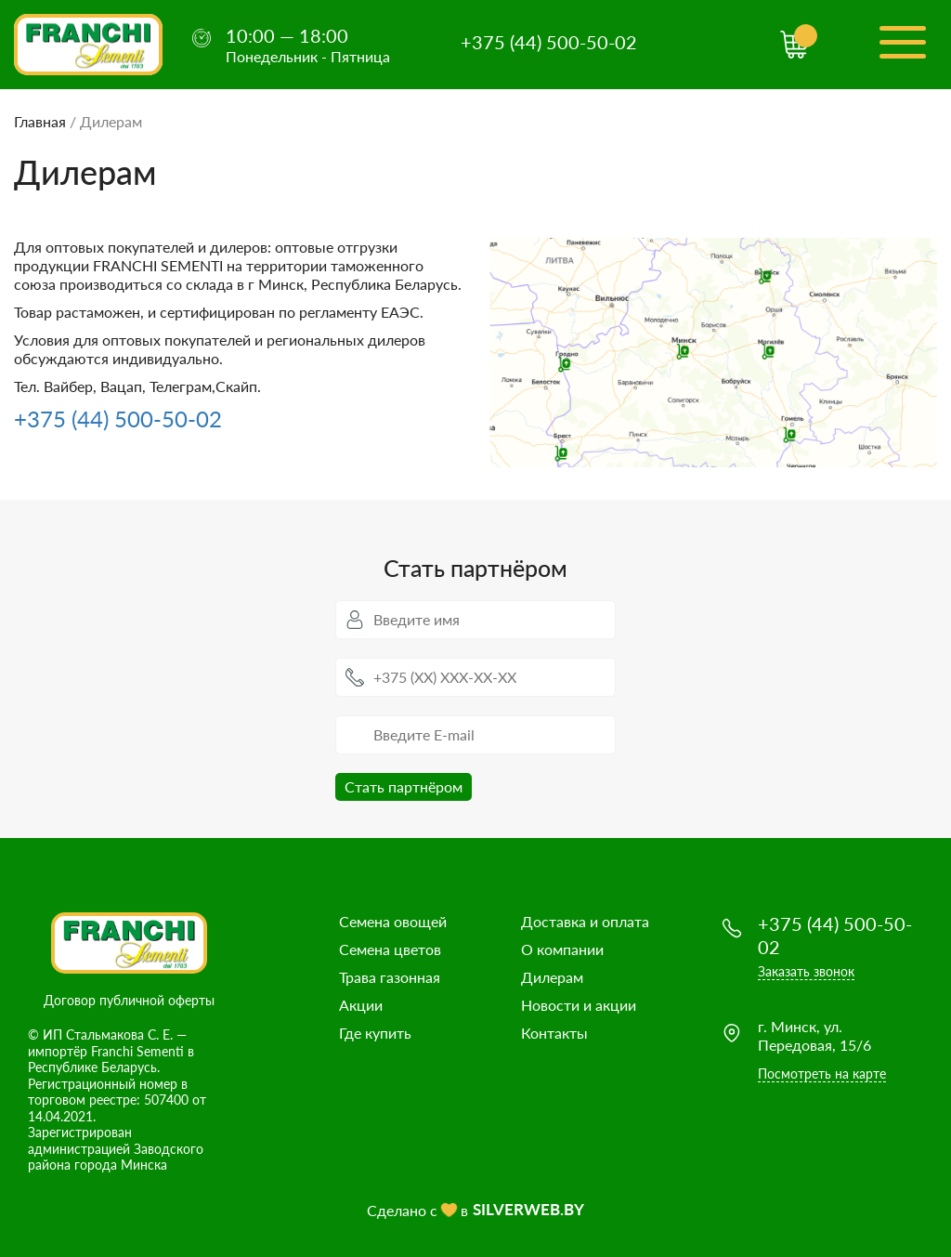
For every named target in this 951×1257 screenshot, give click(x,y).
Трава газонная (389, 977)
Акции (361, 1005)
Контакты (554, 1032)
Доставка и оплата (585, 921)
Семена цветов (390, 949)
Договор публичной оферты (129, 1000)
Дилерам (552, 977)
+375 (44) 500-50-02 (549, 42)
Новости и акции (578, 1005)
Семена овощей (393, 921)
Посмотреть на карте (822, 1073)
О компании (562, 949)
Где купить (375, 1032)
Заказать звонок (806, 971)
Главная (40, 121)
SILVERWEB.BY (528, 1209)
